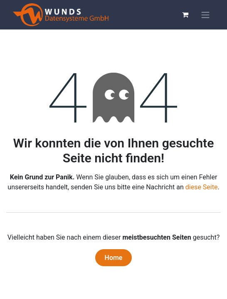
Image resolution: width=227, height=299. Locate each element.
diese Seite (201, 187)
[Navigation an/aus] (205, 15)
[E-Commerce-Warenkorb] (185, 14)
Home (114, 258)
